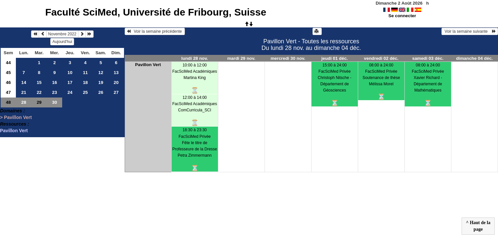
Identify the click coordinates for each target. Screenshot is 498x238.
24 (69, 92)
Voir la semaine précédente (155, 31)
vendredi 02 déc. (381, 58)
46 (8, 82)
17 (69, 82)
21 (23, 92)
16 (54, 82)
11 (85, 72)
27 (116, 92)
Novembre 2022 (62, 34)
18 (85, 82)
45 (8, 72)
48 (8, 102)
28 (23, 102)
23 (54, 92)
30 (54, 102)
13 (116, 72)
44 (8, 62)
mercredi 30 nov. (287, 58)
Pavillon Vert (14, 130)
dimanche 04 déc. (474, 58)
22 (39, 92)
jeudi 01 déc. (334, 58)
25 (85, 92)
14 (23, 82)
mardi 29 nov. (241, 58)
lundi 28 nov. (194, 58)
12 (100, 72)
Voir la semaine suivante (469, 31)
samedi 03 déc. (427, 58)
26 (100, 92)
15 (39, 82)
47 (8, 92)
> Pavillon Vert (16, 117)
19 (100, 82)
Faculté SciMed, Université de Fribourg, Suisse (156, 12)
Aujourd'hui (62, 41)
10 (69, 72)
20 (116, 82)
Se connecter (402, 15)
